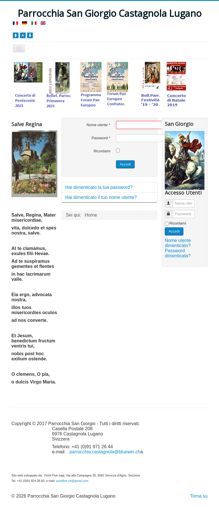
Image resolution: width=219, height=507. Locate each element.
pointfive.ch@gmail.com (72, 480)
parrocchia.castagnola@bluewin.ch (105, 451)
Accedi (125, 164)
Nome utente (98, 125)
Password (101, 138)
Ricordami (102, 151)
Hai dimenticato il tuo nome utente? (101, 197)
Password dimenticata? (178, 253)
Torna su (199, 496)
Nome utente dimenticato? (178, 243)
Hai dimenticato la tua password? (99, 187)
